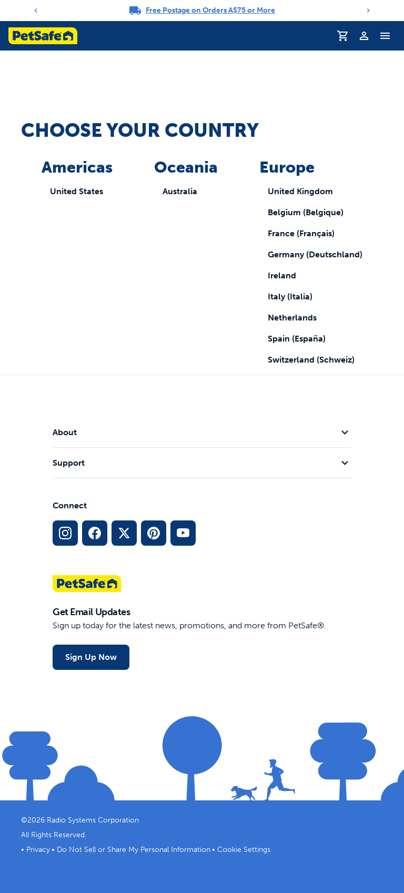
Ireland (282, 275)
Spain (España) (297, 339)
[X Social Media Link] (124, 533)
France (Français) (301, 233)
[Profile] (364, 35)
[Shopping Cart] (343, 35)
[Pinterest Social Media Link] (153, 533)
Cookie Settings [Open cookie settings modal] (243, 849)
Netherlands (292, 318)
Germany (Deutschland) (315, 254)
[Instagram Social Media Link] (65, 533)
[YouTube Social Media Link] (183, 533)
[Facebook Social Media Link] (94, 533)
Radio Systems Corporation (93, 820)
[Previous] (35, 10)
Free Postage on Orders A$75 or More (210, 10)
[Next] (368, 10)
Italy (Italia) (290, 297)
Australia (180, 191)
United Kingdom (300, 191)
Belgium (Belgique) (306, 212)
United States (76, 191)
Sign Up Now (91, 657)
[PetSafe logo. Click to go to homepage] (42, 35)
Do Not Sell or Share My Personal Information (133, 849)
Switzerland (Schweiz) (311, 360)
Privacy (38, 849)
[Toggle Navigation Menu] (385, 35)
